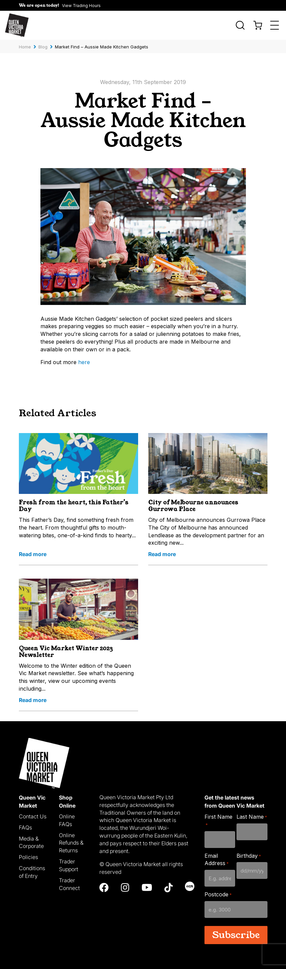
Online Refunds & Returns (71, 843)
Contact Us (32, 816)
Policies (28, 857)
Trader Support (68, 865)
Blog (42, 46)
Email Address (216, 859)
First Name (218, 820)
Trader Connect (69, 884)
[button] (60, 5)
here (84, 362)
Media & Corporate (31, 842)
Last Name (251, 816)
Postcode (218, 894)
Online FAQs (67, 820)
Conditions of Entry (32, 872)
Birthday (248, 855)
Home (25, 46)
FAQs (25, 827)
